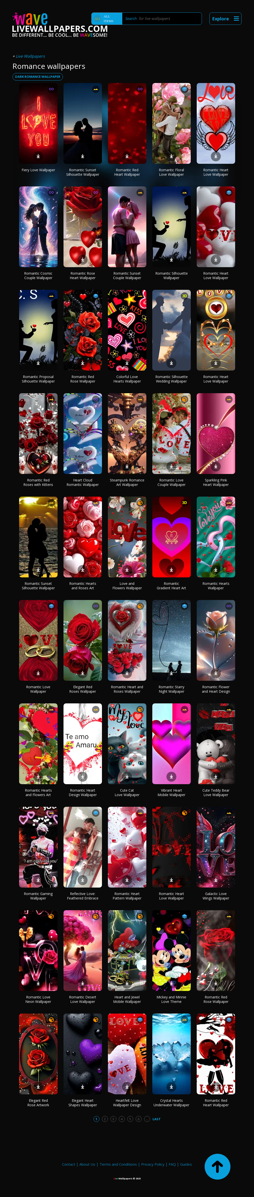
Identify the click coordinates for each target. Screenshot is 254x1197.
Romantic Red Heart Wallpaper (127, 172)
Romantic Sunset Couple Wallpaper (127, 275)
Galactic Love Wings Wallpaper (216, 895)
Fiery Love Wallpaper (38, 170)
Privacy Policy (152, 1164)
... (147, 1119)
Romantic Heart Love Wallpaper (215, 172)
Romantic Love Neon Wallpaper (38, 999)
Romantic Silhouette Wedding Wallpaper (171, 379)
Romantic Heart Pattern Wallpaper (127, 895)
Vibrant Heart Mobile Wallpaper (171, 792)
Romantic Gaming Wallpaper (38, 895)
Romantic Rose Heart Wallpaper (82, 275)
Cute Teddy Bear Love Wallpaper (215, 792)
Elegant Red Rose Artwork (38, 1102)
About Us (87, 1164)
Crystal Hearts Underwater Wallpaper (171, 1102)
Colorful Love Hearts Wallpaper (127, 379)
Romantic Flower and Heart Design (216, 689)
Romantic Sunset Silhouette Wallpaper (82, 172)
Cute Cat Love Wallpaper (127, 792)
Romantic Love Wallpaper (38, 689)
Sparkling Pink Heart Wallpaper (216, 482)
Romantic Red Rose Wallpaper (82, 379)
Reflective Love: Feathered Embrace (82, 895)
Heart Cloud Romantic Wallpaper (82, 482)
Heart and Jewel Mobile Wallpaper (127, 999)
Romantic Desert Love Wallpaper (82, 999)
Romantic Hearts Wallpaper (215, 585)
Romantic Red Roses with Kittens (38, 482)
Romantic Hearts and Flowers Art (38, 792)
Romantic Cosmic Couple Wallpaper (38, 275)
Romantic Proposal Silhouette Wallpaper (38, 379)
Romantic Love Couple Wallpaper (172, 482)
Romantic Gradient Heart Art (171, 585)
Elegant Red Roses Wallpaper (82, 689)
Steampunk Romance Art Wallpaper (127, 482)
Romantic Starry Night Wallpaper (171, 689)
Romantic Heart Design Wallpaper (83, 792)
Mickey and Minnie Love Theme (171, 999)
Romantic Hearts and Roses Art (82, 585)
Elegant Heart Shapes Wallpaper (82, 1102)
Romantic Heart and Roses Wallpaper (127, 689)
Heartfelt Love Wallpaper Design (127, 1102)
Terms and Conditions (118, 1164)
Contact (68, 1164)
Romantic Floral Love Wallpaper (171, 172)
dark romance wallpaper (37, 76)
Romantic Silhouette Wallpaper (171, 275)
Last (157, 1119)
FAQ (172, 1164)
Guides (186, 1164)
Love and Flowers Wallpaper (127, 585)
